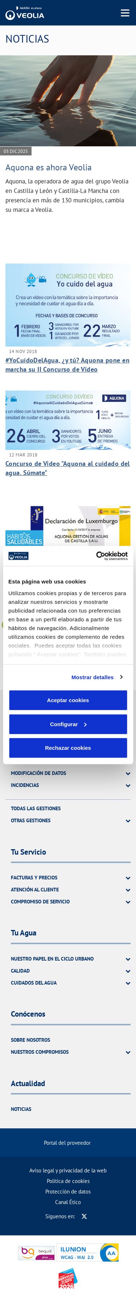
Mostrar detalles (92, 677)
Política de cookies (68, 1181)
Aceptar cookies (68, 700)
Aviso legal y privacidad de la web (68, 1170)
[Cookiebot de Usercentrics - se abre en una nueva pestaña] (97, 556)
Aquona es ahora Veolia (48, 167)
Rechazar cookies (68, 748)
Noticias (21, 1109)
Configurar (68, 724)
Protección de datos (68, 1191)
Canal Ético (68, 1202)
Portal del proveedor (67, 1142)
